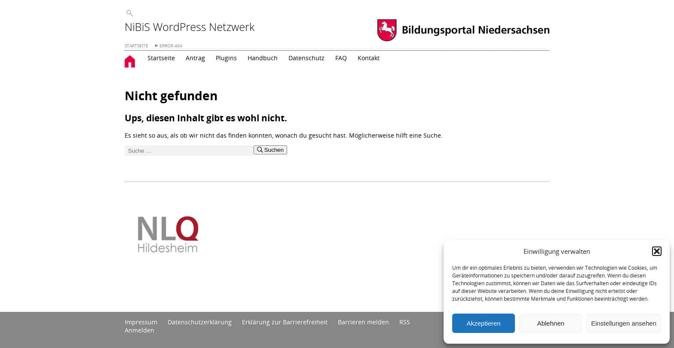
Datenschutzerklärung (200, 322)
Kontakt (369, 58)
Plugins (226, 58)
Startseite (161, 58)
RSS (404, 322)
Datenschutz (306, 58)
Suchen (270, 150)
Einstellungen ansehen (623, 323)
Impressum (141, 322)
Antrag (195, 58)
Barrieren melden (363, 322)
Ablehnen (550, 323)
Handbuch (263, 58)
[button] (657, 251)
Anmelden (139, 330)
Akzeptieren (483, 323)
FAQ (341, 58)
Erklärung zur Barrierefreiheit (285, 322)
